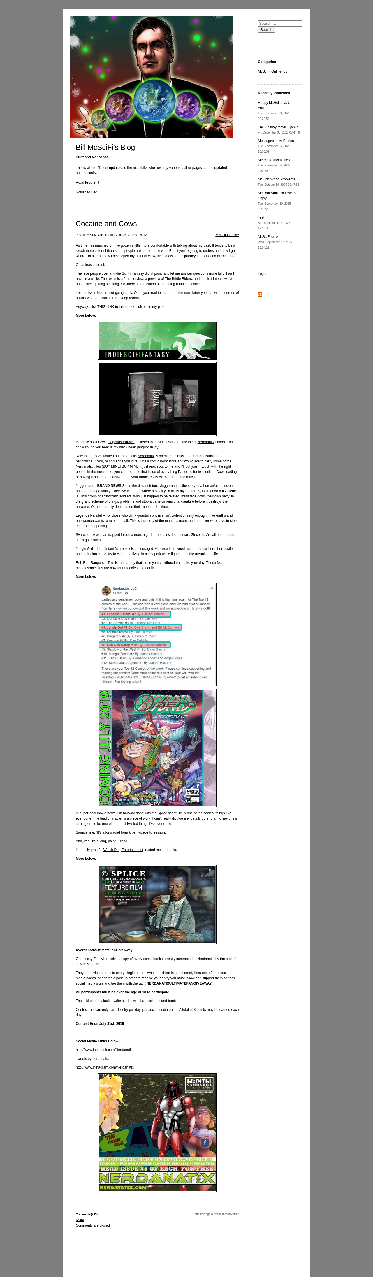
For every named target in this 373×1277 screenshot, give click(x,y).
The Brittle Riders (178, 279)
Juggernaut (84, 486)
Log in (263, 274)
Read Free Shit (87, 182)
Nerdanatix (206, 442)
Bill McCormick (99, 234)
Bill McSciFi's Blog (105, 147)
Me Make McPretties (274, 165)
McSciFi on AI (275, 242)
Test (274, 222)
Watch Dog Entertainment (123, 850)
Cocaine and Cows (106, 224)
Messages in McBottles (276, 146)
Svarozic (82, 535)
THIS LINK (105, 307)
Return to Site (86, 192)
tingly (80, 447)
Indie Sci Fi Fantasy (128, 273)
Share (80, 1220)
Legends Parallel (121, 442)
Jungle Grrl (84, 549)
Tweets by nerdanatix (92, 1059)
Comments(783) (87, 1214)
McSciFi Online (227, 235)
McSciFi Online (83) (273, 71)
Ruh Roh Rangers (90, 563)
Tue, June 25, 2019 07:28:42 (128, 234)
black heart (127, 447)
